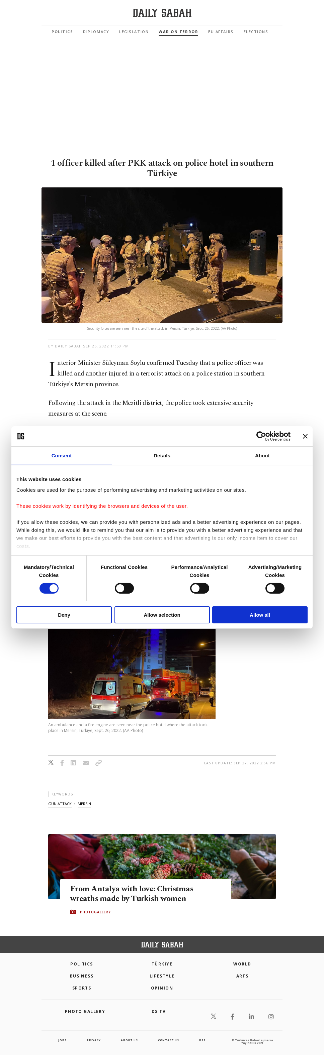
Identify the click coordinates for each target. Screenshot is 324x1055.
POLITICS (81, 964)
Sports (81, 988)
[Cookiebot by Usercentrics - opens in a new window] (261, 436)
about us (129, 1040)
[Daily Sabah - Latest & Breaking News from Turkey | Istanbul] (162, 13)
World (242, 964)
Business (82, 976)
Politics (62, 31)
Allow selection (162, 615)
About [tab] (262, 455)
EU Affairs (220, 31)
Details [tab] (162, 455)
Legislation (134, 31)
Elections (256, 31)
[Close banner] (305, 436)
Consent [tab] (62, 455)
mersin (84, 803)
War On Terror (178, 31)
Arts (242, 976)
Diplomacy (96, 31)
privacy (94, 1040)
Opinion (162, 988)
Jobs (62, 1040)
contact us (168, 1040)
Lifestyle (162, 976)
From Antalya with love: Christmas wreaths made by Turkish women (132, 893)
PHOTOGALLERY (95, 912)
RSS (202, 1040)
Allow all (260, 615)
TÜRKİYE (162, 964)
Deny (64, 615)
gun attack (60, 803)
